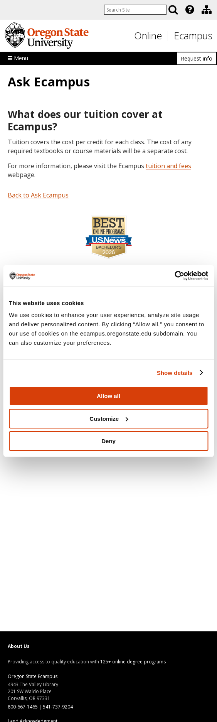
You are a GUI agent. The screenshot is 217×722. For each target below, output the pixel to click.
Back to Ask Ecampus (38, 195)
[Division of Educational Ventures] (206, 9)
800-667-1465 (23, 706)
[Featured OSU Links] (190, 9)
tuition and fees (168, 166)
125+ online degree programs (133, 661)
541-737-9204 (58, 706)
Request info (196, 58)
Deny (108, 441)
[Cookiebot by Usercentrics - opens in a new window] (174, 276)
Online (148, 35)
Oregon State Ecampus (32, 676)
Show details (175, 372)
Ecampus (193, 35)
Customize (108, 418)
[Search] (173, 9)
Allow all (108, 396)
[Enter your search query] (135, 10)
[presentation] (189, 9)
